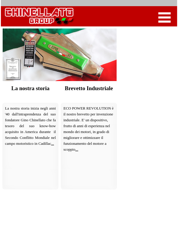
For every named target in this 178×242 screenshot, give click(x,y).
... (52, 143)
